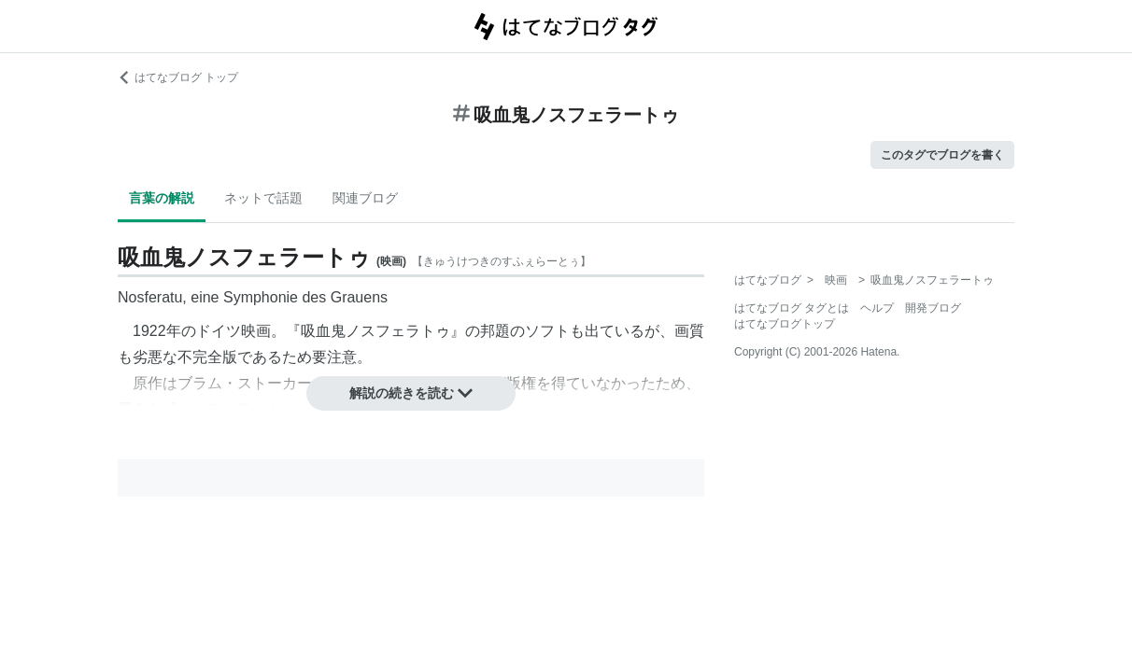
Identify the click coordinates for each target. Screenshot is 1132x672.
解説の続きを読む (411, 392)
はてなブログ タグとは (791, 308)
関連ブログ (365, 197)
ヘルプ (877, 308)
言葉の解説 (161, 197)
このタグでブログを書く (942, 154)
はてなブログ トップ (178, 77)
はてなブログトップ (784, 323)
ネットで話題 (263, 197)
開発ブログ (933, 308)
